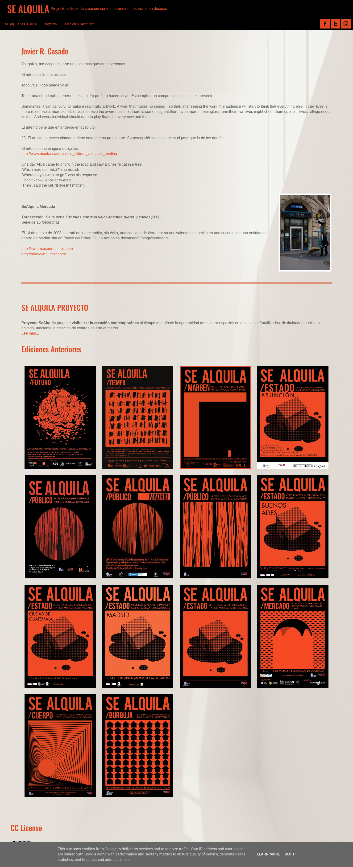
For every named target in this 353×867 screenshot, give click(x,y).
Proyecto (50, 24)
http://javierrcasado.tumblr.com (47, 249)
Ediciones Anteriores (79, 24)
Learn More (268, 854)
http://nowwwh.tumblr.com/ (43, 254)
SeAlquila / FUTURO (20, 24)
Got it (290, 854)
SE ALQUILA (28, 9)
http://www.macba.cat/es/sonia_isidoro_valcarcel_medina (69, 154)
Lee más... (30, 333)
